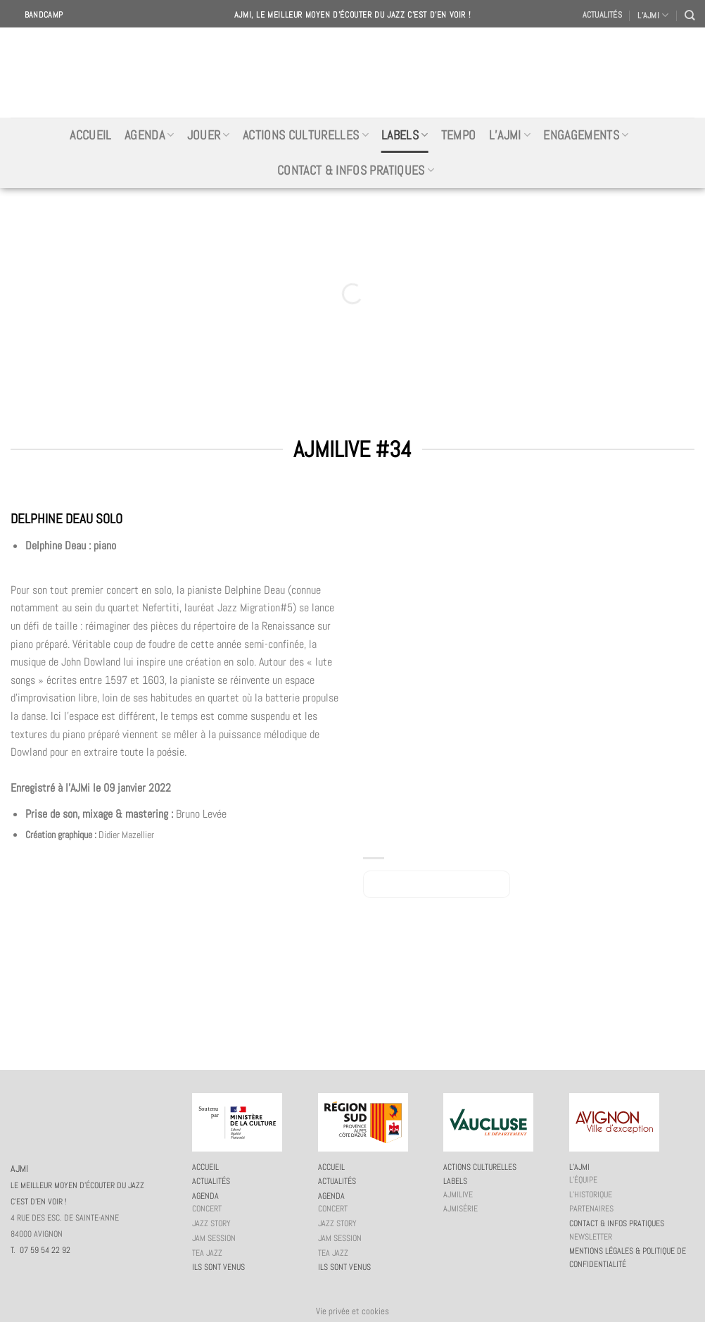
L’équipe (583, 1180)
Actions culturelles (306, 135)
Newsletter (590, 1237)
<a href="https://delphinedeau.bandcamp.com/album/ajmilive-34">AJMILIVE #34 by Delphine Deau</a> (486, 674)
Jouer (208, 135)
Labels (404, 135)
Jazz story (211, 1223)
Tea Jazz (207, 1253)
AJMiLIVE (458, 1194)
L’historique (590, 1194)
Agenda (149, 135)
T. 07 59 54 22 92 (40, 1250)
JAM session (214, 1238)
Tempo (458, 135)
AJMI (352, 72)
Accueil (90, 135)
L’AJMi (510, 135)
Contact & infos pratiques (355, 170)
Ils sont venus (218, 1267)
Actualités (602, 14)
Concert (207, 1209)
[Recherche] (689, 15)
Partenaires (591, 1209)
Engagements (585, 135)
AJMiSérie (460, 1209)
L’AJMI (652, 15)
